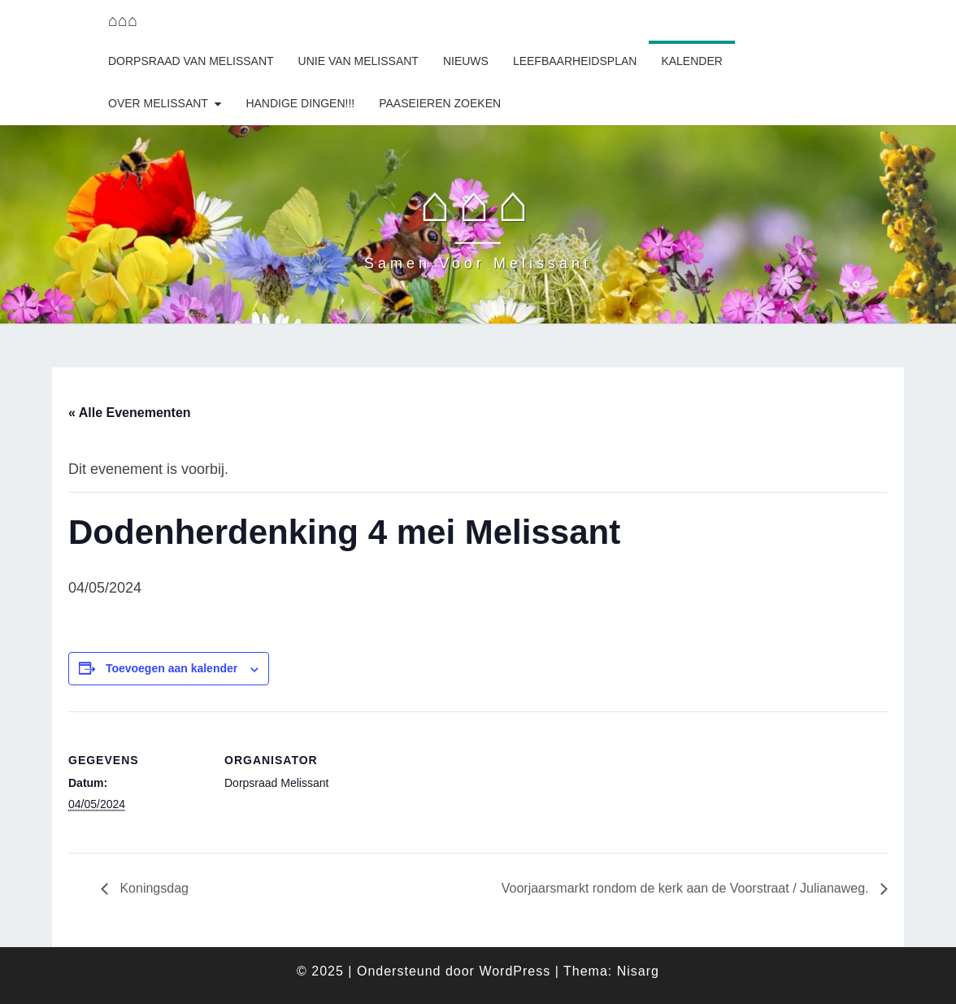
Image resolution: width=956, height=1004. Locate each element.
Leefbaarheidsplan (575, 60)
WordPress (514, 971)
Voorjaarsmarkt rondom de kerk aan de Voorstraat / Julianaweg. (687, 888)
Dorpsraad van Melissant (191, 60)
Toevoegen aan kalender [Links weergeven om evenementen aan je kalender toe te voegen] (171, 668)
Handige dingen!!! (300, 103)
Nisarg (638, 971)
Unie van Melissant (358, 60)
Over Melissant (158, 103)
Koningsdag (152, 888)
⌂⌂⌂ (122, 20)
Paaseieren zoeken (440, 103)
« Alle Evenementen (129, 412)
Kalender (691, 60)
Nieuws (466, 60)
